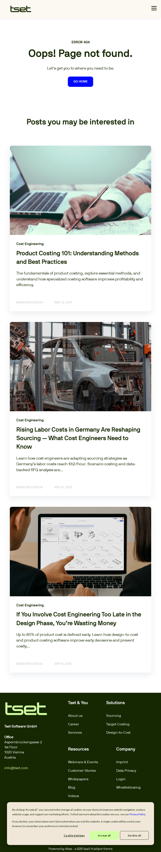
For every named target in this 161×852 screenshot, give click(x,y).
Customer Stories (82, 770)
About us (75, 715)
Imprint (122, 762)
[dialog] (80, 823)
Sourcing (113, 715)
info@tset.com (16, 768)
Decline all (134, 835)
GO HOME (81, 81)
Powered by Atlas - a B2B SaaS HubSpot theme (81, 848)
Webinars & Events (83, 762)
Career (73, 724)
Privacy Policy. (138, 814)
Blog (71, 787)
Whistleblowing (128, 787)
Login (120, 779)
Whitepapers (78, 779)
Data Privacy (126, 770)
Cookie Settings (74, 835)
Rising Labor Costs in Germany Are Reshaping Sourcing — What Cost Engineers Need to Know (78, 438)
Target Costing (118, 724)
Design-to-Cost (118, 732)
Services (75, 732)
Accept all (104, 835)
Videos (73, 796)
